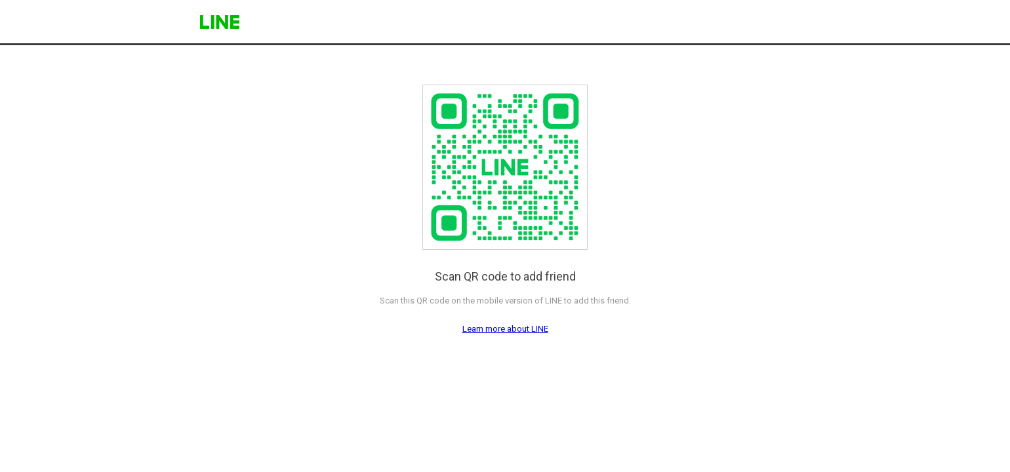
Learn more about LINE (505, 329)
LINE (219, 22)
